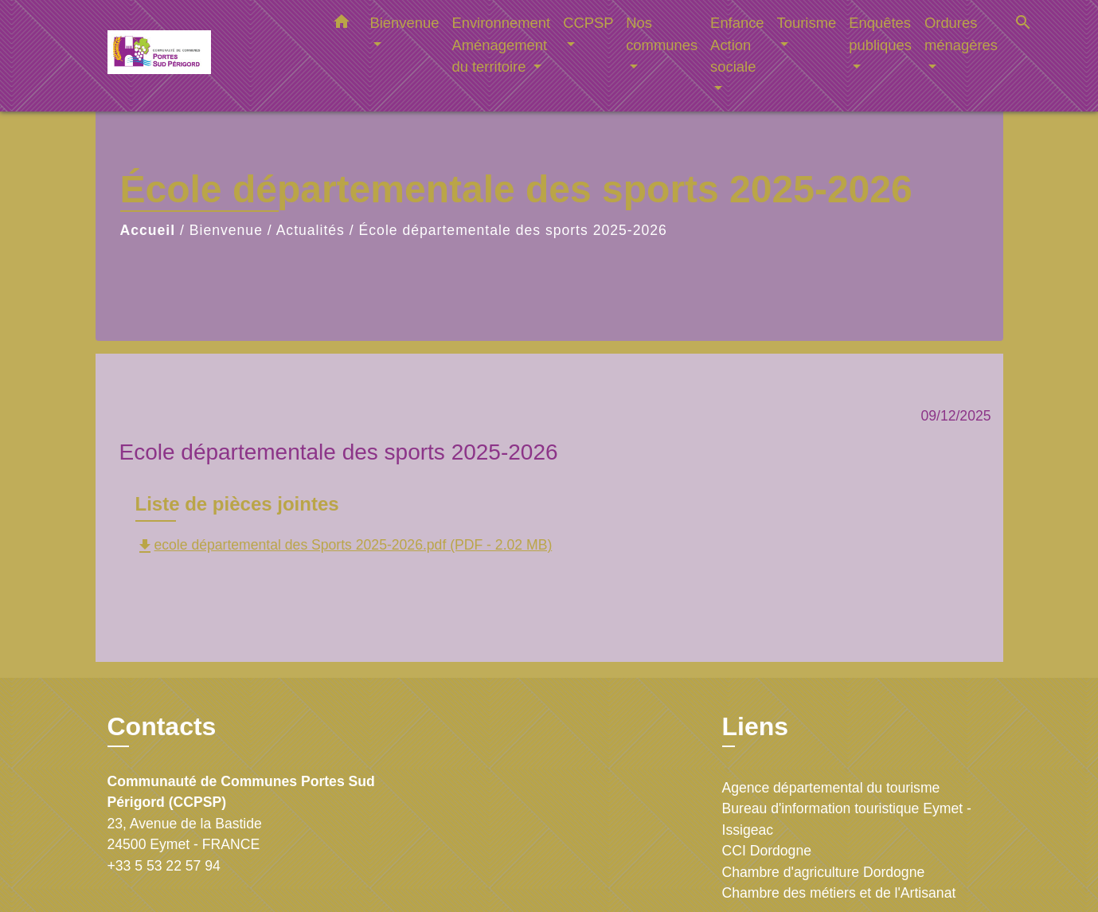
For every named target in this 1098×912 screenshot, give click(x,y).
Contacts (162, 726)
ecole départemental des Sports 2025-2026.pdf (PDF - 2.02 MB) (344, 545)
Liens (755, 726)
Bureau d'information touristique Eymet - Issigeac (846, 818)
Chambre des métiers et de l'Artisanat (839, 893)
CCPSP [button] (588, 22)
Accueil (148, 230)
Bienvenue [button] (405, 22)
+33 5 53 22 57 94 (164, 866)
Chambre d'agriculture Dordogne (823, 872)
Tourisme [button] (807, 22)
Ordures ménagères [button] (961, 33)
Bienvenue (226, 230)
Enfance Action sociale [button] (737, 44)
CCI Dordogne (766, 851)
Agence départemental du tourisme (831, 788)
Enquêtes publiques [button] (880, 33)
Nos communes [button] (661, 33)
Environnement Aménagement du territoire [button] (500, 44)
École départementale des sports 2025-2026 (513, 230)
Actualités (310, 230)
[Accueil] (207, 56)
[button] (341, 25)
